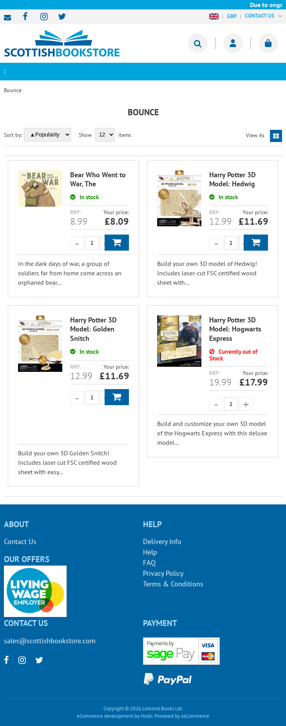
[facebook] (23, 17)
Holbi (146, 716)
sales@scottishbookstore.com (9, 17)
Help (150, 552)
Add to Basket (117, 243)
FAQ (149, 562)
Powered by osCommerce (181, 716)
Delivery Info (162, 541)
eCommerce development (105, 716)
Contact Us (20, 541)
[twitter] (58, 17)
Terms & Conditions (173, 583)
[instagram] (40, 17)
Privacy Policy (163, 573)
